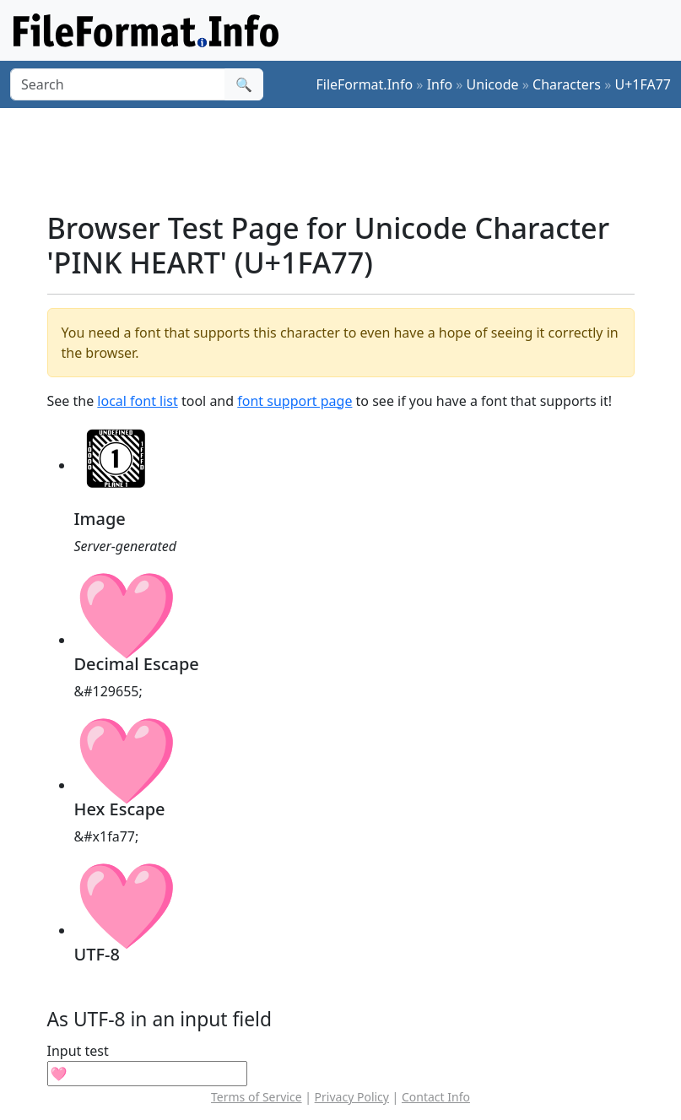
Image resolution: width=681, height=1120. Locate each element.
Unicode (493, 84)
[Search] (117, 84)
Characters (566, 84)
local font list (137, 401)
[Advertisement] (354, 159)
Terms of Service (256, 1097)
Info (440, 84)
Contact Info (436, 1097)
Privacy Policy (352, 1097)
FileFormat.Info (364, 84)
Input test (78, 1051)
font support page (294, 401)
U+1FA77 (642, 84)
